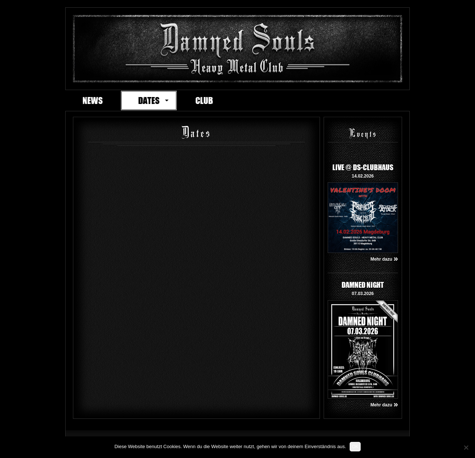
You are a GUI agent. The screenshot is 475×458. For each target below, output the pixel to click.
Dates (148, 100)
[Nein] (466, 447)
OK (355, 446)
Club (204, 100)
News (92, 100)
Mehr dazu (384, 259)
